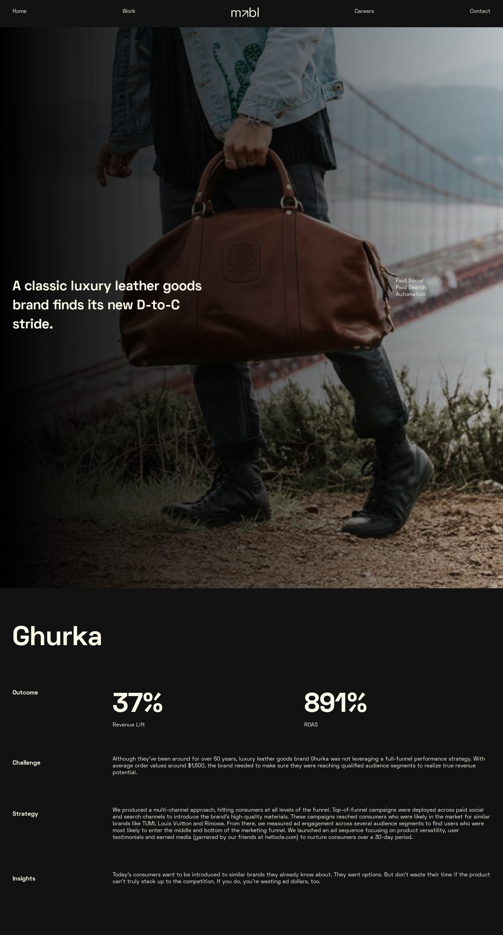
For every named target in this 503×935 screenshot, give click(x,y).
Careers (364, 11)
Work (129, 11)
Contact (480, 11)
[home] (245, 13)
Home (20, 11)
